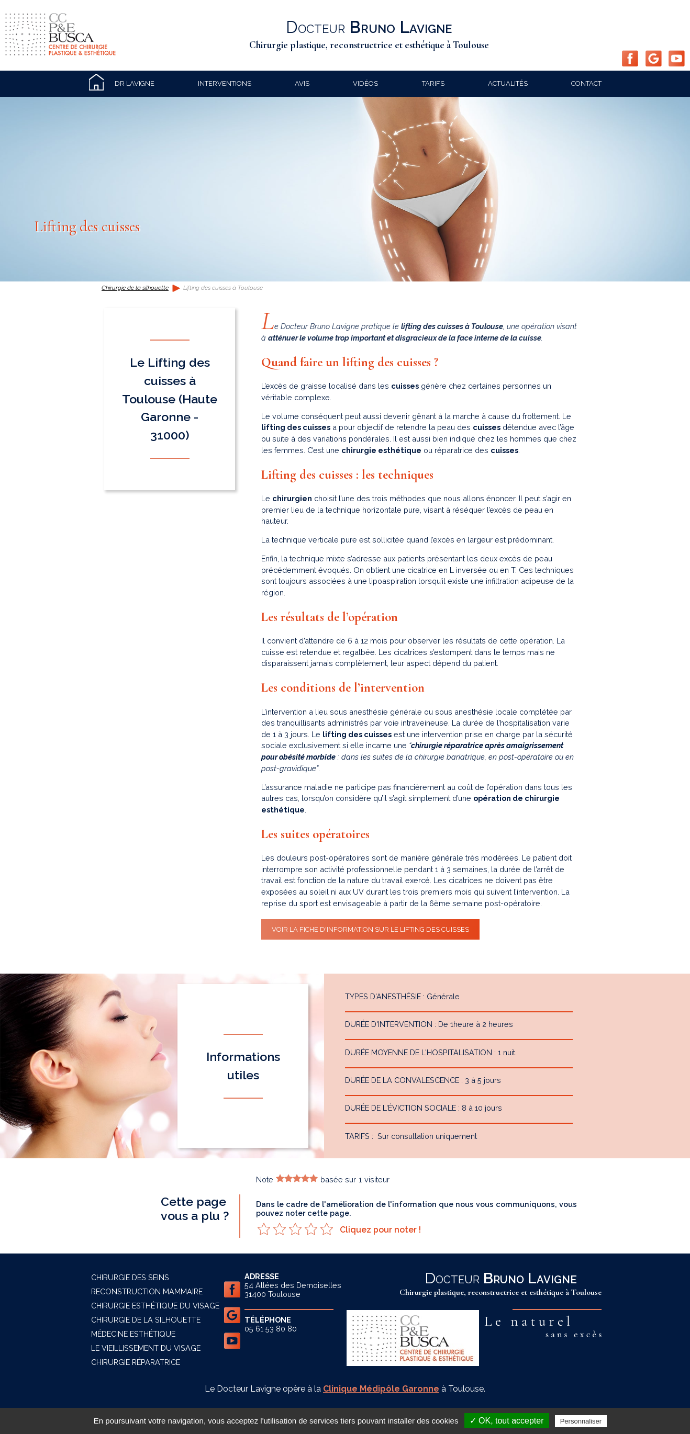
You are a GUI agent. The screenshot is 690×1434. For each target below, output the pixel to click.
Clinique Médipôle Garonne (381, 1389)
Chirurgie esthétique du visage (155, 1305)
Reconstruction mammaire (147, 1291)
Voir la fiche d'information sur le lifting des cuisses (370, 929)
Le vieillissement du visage (146, 1347)
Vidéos (365, 83)
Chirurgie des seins (130, 1277)
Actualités (508, 83)
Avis (302, 83)
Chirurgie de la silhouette (135, 287)
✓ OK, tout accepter (507, 1420)
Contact (586, 83)
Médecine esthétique (133, 1333)
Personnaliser (581, 1421)
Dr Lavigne (134, 83)
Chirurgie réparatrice (135, 1362)
